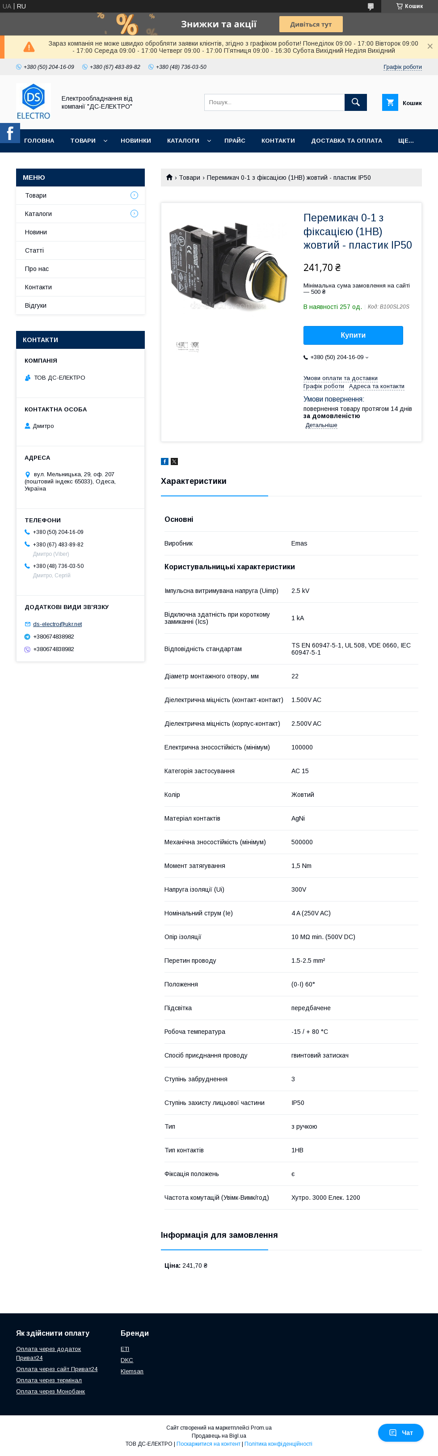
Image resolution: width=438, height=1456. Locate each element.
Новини (36, 232)
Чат (401, 1433)
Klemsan (132, 1371)
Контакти (278, 140)
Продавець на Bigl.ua (219, 1436)
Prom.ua (261, 1428)
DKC (127, 1360)
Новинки (136, 140)
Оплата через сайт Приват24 (56, 1369)
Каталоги (183, 140)
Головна (39, 140)
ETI (125, 1349)
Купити (353, 335)
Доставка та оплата (346, 140)
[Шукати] (356, 102)
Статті (34, 250)
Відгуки (35, 305)
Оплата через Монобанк (50, 1391)
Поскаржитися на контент (208, 1444)
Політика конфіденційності (278, 1444)
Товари (83, 140)
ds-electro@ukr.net (57, 624)
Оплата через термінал (49, 1380)
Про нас (37, 268)
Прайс (234, 140)
